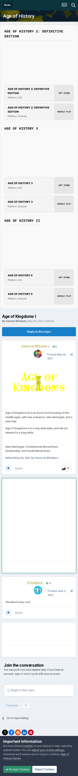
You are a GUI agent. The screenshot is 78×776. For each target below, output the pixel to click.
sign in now (21, 673)
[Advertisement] (39, 520)
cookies (28, 745)
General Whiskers (16, 321)
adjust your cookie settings (48, 750)
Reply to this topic (39, 331)
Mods (50, 321)
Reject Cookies (44, 769)
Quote (18, 468)
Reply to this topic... (21, 690)
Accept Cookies (17, 769)
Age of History (18, 16)
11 (48, 583)
